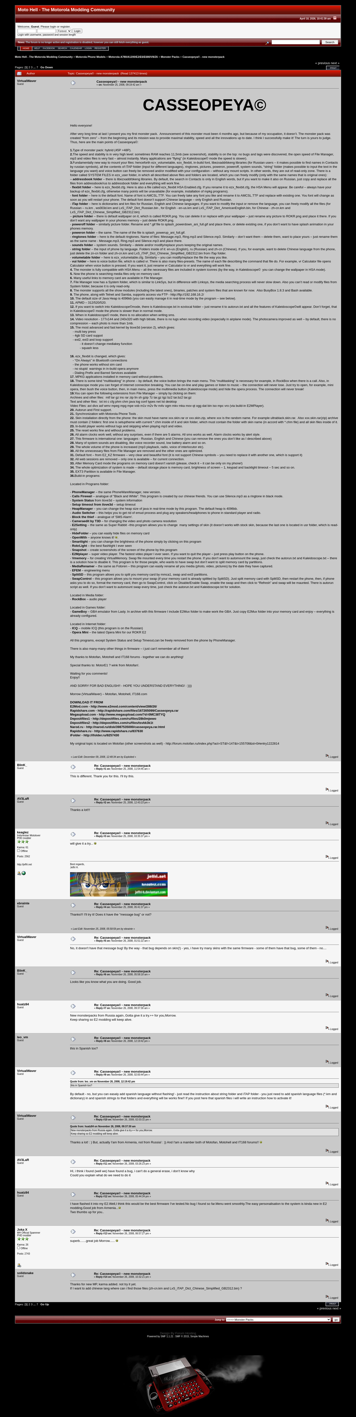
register (65, 26)
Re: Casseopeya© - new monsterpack (122, 766)
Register (100, 48)
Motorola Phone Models (90, 56)
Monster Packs (170, 56)
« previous (322, 63)
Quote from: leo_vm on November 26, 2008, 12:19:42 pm (102, 1081)
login (53, 26)
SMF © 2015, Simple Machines (192, 1336)
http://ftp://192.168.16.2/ (187, 294)
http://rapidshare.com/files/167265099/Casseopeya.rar (138, 710)
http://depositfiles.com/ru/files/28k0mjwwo (124, 718)
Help (37, 48)
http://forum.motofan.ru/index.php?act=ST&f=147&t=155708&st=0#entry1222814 (222, 743)
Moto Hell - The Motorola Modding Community (44, 56)
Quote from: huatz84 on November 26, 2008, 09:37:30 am (102, 1126)
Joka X (22, 1229)
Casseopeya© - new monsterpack (203, 56)
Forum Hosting (185, 1333)
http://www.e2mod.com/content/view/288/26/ (124, 706)
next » (335, 63)
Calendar (76, 48)
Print (333, 68)
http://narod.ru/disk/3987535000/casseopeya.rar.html (125, 727)
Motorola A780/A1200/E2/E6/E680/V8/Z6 (133, 56)
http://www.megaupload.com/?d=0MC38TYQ (132, 714)
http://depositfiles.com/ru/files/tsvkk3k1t (123, 723)
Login (88, 48)
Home (26, 48)
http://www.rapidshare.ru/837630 (118, 731)
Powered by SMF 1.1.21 (160, 1336)
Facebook (49, 48)
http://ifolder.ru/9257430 (101, 735)
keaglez (23, 832)
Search (62, 48)
